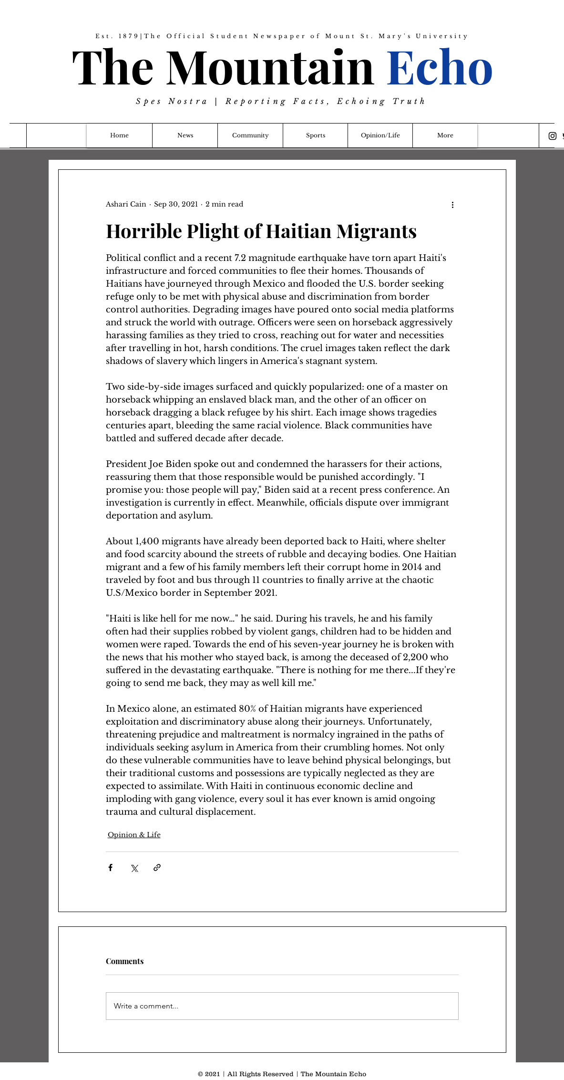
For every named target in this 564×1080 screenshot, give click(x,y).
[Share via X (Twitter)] (133, 867)
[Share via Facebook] (110, 867)
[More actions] (453, 204)
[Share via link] (157, 867)
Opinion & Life (134, 835)
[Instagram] (552, 136)
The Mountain (282, 65)
